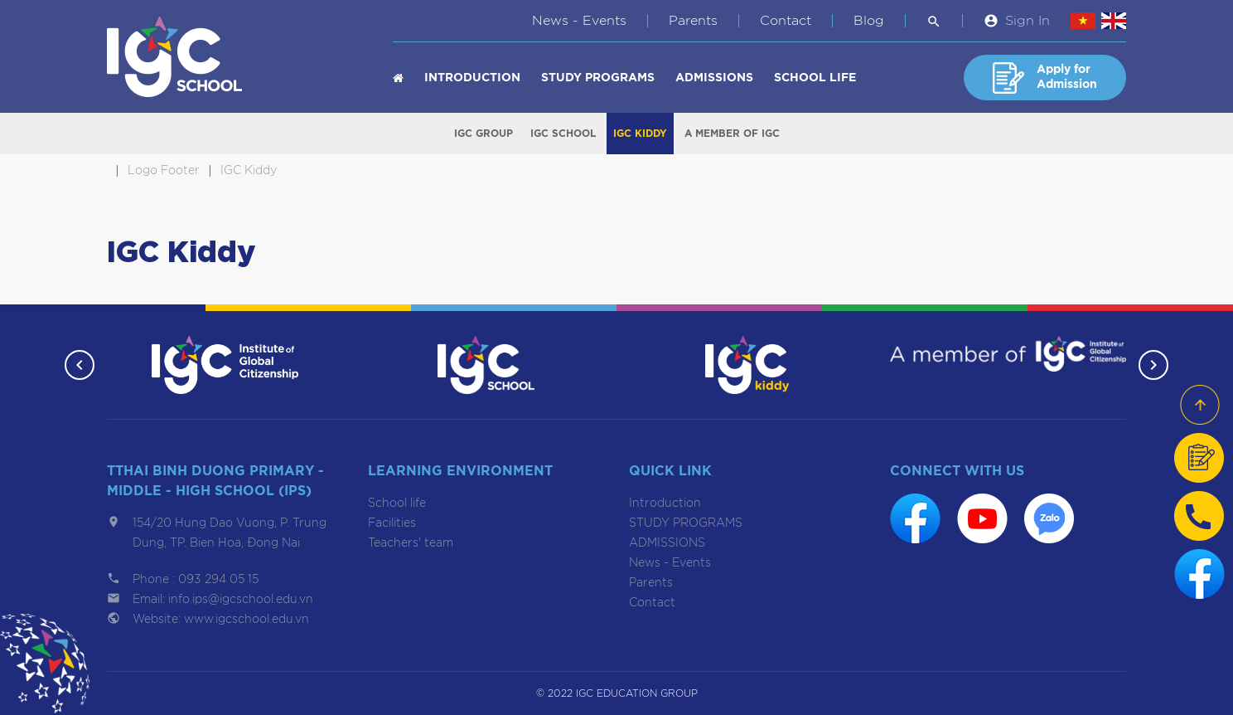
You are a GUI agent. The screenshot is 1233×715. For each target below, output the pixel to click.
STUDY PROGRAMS (598, 78)
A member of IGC (732, 134)
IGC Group (483, 134)
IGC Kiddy (640, 134)
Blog (868, 20)
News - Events (579, 20)
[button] (79, 365)
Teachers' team (410, 543)
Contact (785, 20)
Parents (693, 20)
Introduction (472, 78)
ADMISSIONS (714, 78)
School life (815, 78)
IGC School (563, 134)
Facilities (392, 523)
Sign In (1027, 20)
